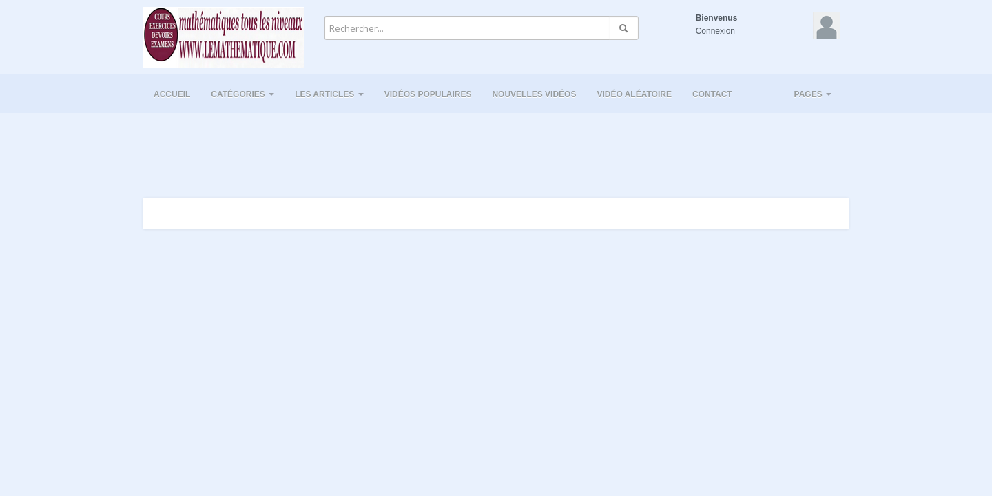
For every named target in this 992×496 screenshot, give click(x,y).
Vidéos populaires (428, 94)
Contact (712, 94)
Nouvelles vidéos (534, 94)
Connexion (715, 31)
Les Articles (329, 94)
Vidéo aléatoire (634, 94)
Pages (812, 94)
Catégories (242, 94)
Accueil (172, 94)
